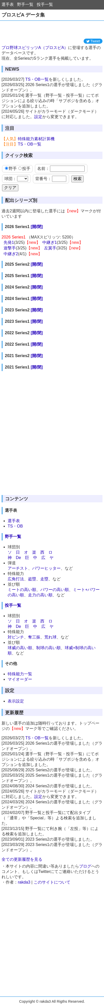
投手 (24, 168)
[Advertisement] (52, 29)
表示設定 (16, 701)
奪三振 (34, 637)
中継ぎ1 (49, 242)
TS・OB (15, 526)
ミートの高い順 (22, 589)
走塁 (44, 579)
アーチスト (18, 568)
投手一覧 (45, 4)
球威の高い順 (20, 648)
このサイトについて (52, 882)
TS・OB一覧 (37, 79)
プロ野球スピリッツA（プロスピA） (35, 47)
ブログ (85, 866)
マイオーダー (20, 679)
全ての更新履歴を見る (22, 859)
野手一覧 (25, 4)
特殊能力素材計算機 (36, 139)
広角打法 (16, 579)
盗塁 (32, 579)
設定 (38, 117)
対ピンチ (16, 637)
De (18, 557)
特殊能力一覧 (20, 674)
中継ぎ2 (11, 254)
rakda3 (24, 882)
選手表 (8, 4)
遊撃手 (10, 248)
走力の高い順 (40, 595)
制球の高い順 (48, 648)
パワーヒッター (46, 568)
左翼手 (50, 248)
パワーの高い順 (54, 589)
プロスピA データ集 (23, 15)
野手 (11, 168)
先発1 (9, 242)
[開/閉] (37, 227)
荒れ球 (50, 637)
